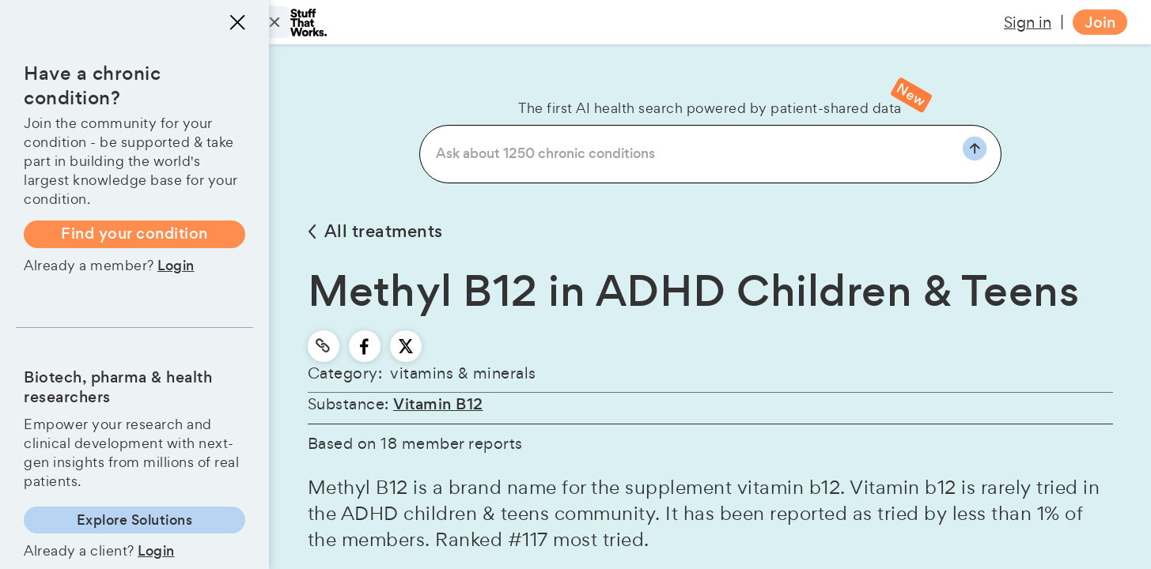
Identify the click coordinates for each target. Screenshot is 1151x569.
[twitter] (406, 346)
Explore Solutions (135, 520)
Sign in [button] (1027, 22)
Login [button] (176, 265)
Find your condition (134, 233)
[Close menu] (237, 22)
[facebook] (364, 346)
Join (1100, 22)
